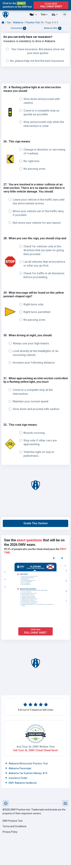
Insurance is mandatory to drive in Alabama (29, 41)
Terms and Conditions (14, 826)
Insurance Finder (16, 778)
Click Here (51, 5)
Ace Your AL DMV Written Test (36, 746)
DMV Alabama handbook (21, 782)
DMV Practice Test (13, 820)
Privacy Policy (10, 831)
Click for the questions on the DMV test (17, 5)
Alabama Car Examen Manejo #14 (26, 773)
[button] (35, 523)
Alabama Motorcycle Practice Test (26, 763)
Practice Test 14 (34, 22)
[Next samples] (61, 557)
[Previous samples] (54, 557)
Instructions (18, 28)
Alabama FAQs (52, 28)
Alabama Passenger (18, 768)
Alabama (18, 22)
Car (9, 22)
